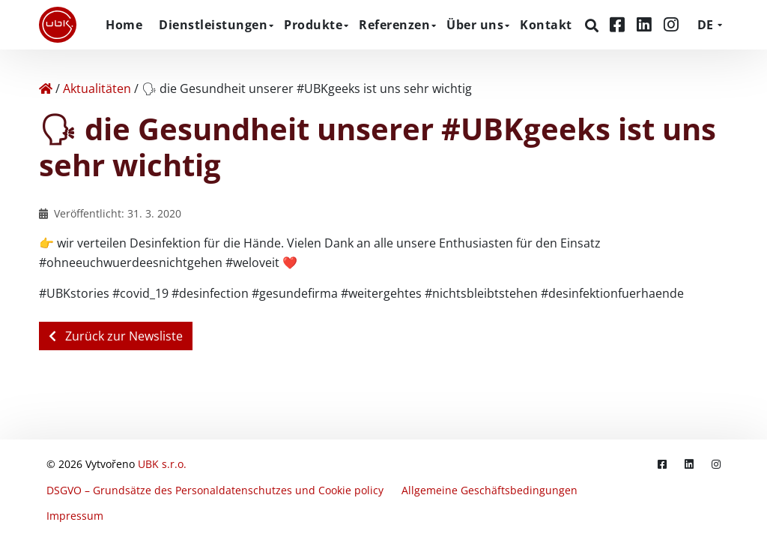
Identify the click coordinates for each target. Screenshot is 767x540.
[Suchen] (593, 25)
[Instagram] (671, 24)
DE (705, 24)
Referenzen (394, 24)
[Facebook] (619, 24)
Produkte (313, 24)
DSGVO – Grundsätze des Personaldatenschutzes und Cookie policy (215, 494)
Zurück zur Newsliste (116, 336)
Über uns (474, 24)
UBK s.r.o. (162, 471)
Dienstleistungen (213, 24)
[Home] (45, 88)
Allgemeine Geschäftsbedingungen (489, 494)
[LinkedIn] (646, 24)
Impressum (74, 517)
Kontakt (546, 24)
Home (124, 24)
